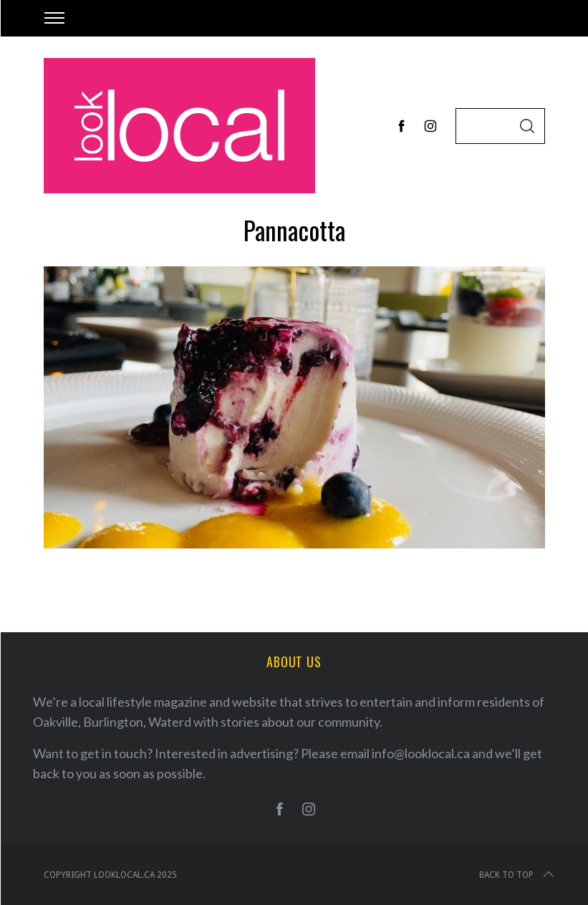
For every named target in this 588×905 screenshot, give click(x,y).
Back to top (517, 875)
